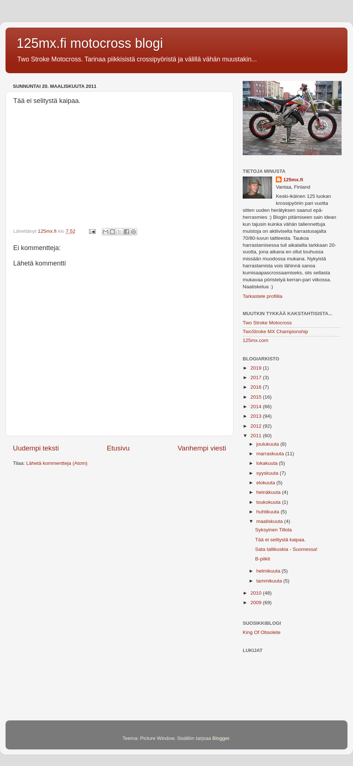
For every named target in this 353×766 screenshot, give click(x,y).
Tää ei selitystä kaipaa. (280, 539)
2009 (256, 602)
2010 (256, 593)
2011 (256, 435)
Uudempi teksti (36, 448)
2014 (256, 406)
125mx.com (255, 340)
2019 (256, 368)
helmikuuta (269, 571)
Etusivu (118, 448)
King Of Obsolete (262, 632)
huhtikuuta (268, 511)
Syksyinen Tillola (273, 529)
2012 (256, 426)
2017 (256, 377)
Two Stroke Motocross (267, 322)
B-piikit (262, 559)
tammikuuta (270, 581)
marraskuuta (270, 453)
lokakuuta (267, 463)
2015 (256, 397)
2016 (256, 387)
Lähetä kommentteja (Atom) (57, 463)
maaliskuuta (270, 521)
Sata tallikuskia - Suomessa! (286, 549)
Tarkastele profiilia (262, 296)
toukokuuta (269, 502)
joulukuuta (268, 444)
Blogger (221, 738)
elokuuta (266, 482)
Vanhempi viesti (202, 448)
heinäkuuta (269, 492)
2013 (256, 416)
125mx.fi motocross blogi (90, 43)
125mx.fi (293, 179)
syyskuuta (268, 473)
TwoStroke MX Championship (275, 331)
